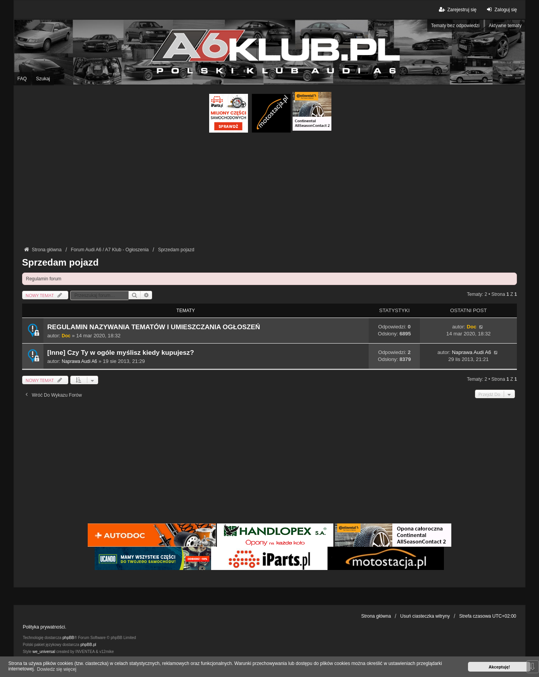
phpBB (68, 638)
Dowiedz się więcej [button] (56, 669)
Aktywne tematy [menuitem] (505, 25)
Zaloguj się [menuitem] (501, 9)
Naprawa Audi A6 (79, 361)
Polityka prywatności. (44, 627)
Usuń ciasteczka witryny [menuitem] (425, 616)
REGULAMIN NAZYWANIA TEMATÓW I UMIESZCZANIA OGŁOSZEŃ (153, 327)
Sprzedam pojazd (60, 262)
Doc (66, 335)
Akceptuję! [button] (499, 667)
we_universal (44, 651)
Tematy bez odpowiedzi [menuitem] (455, 25)
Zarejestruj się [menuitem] (457, 9)
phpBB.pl (88, 644)
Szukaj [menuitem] (43, 78)
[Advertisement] (269, 190)
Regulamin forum (43, 279)
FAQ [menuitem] (22, 78)
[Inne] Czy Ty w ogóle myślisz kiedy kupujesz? (120, 352)
